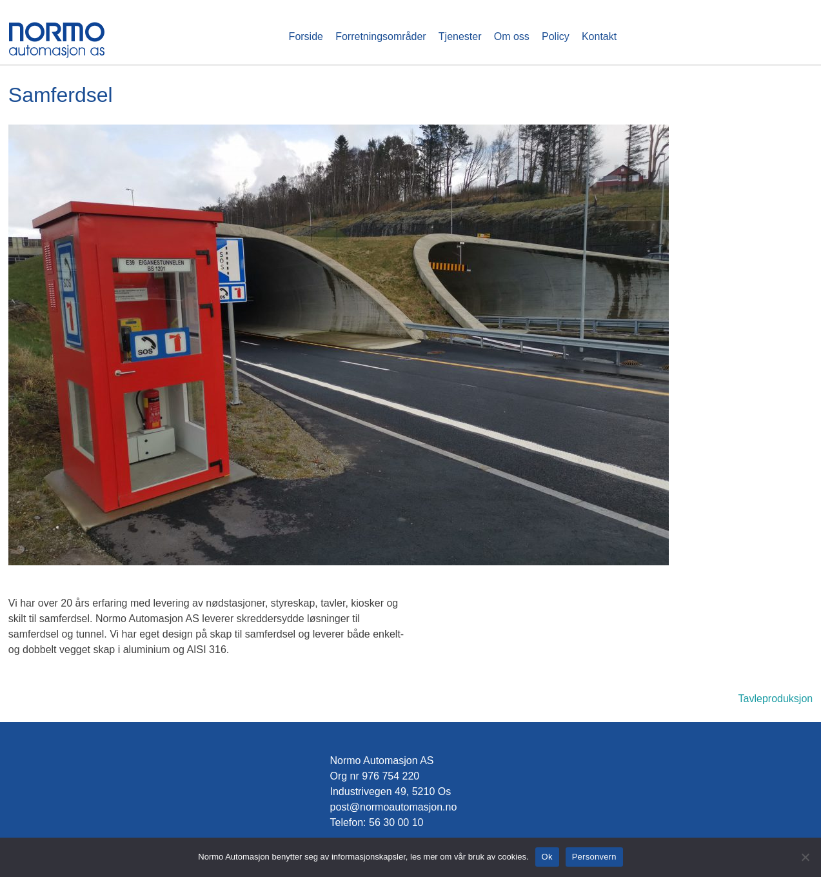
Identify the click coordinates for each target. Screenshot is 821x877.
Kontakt (599, 36)
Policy (555, 36)
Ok (547, 857)
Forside (306, 36)
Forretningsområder (380, 36)
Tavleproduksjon (775, 698)
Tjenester (460, 36)
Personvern (594, 857)
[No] (804, 857)
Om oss (511, 36)
